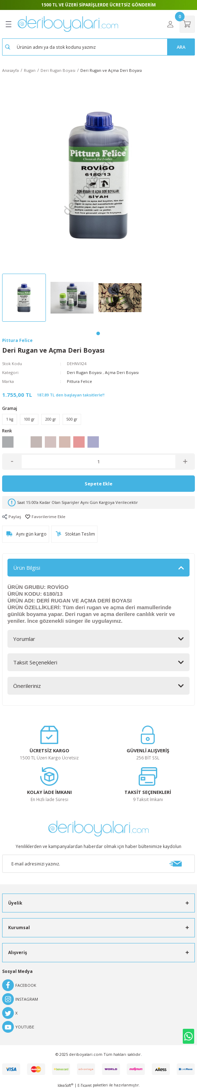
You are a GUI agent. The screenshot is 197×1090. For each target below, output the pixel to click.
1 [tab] (98, 333)
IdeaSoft (65, 1085)
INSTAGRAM (20, 999)
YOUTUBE (18, 1027)
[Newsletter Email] (98, 863)
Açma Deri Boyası (122, 372)
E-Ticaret (85, 1085)
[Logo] (68, 24)
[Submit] (175, 863)
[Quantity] (98, 461)
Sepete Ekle (98, 483)
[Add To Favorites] (45, 516)
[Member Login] (170, 24)
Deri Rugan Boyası (84, 372)
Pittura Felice (79, 381)
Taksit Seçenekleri (35, 662)
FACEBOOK (19, 985)
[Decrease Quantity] (12, 461)
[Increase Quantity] (185, 461)
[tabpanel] (26, 300)
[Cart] (187, 24)
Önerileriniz (27, 685)
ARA (181, 47)
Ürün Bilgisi (26, 567)
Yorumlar (24, 638)
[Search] (98, 47)
